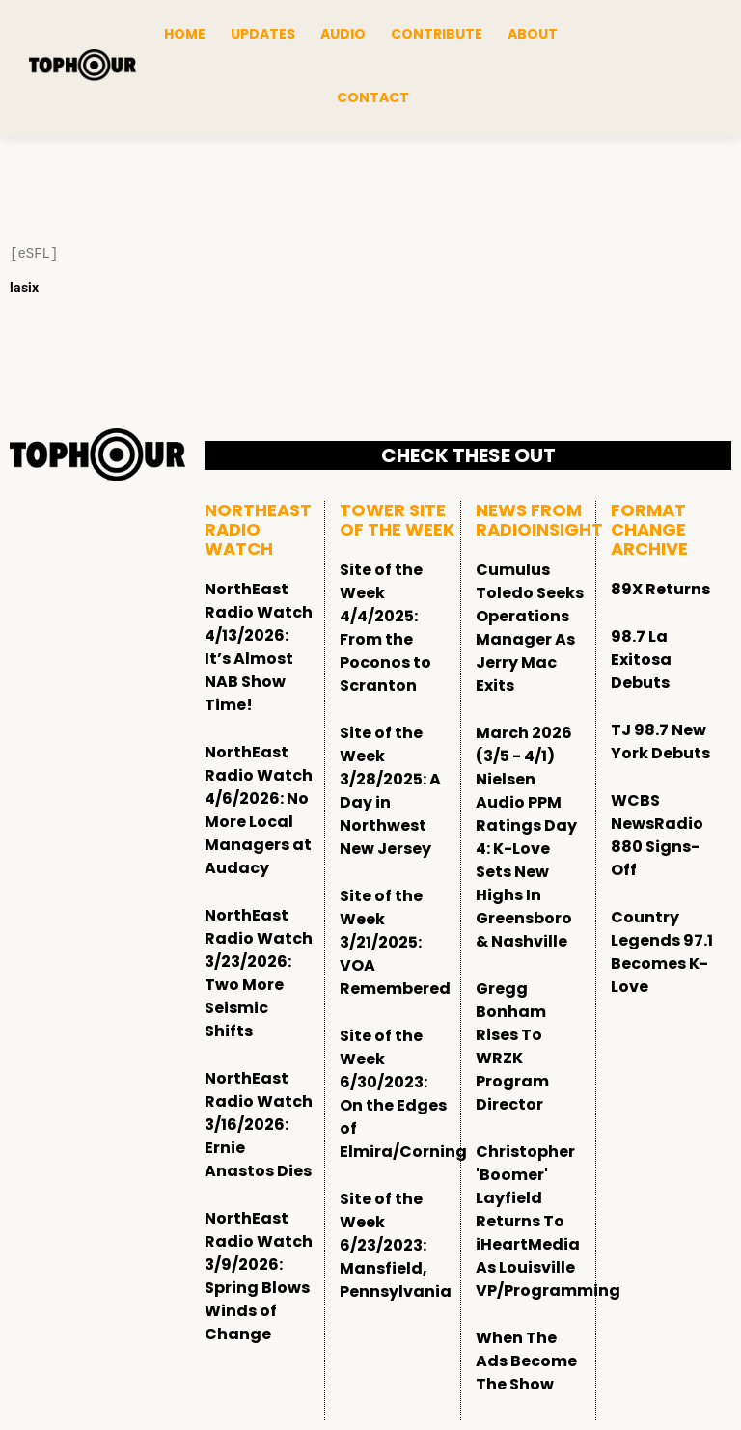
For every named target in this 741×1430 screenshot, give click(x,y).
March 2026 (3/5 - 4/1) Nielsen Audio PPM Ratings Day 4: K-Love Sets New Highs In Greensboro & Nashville (526, 837)
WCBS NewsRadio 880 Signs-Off (657, 835)
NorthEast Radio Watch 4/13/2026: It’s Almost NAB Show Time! (259, 647)
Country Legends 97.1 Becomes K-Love (662, 952)
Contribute (436, 33)
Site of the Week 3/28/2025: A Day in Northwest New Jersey (390, 791)
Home (185, 33)
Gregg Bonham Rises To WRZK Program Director (512, 1046)
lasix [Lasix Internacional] (24, 287)
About (533, 33)
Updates (263, 33)
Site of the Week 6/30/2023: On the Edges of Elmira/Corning (403, 1094)
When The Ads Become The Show (526, 1361)
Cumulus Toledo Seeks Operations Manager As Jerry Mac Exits (530, 628)
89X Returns (660, 589)
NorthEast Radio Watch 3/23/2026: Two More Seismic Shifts (259, 973)
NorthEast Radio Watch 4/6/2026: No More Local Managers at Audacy (259, 810)
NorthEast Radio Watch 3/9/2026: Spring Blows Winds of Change (259, 1276)
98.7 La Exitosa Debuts (641, 659)
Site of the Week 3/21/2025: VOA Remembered (395, 942)
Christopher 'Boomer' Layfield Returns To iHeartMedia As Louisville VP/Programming (548, 1221)
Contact (373, 97)
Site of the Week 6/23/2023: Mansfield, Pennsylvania (396, 1245)
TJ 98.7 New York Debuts (660, 741)
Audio (343, 33)
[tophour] (82, 65)
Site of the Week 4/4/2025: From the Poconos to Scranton (385, 628)
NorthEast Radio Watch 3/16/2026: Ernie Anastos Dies (259, 1124)
